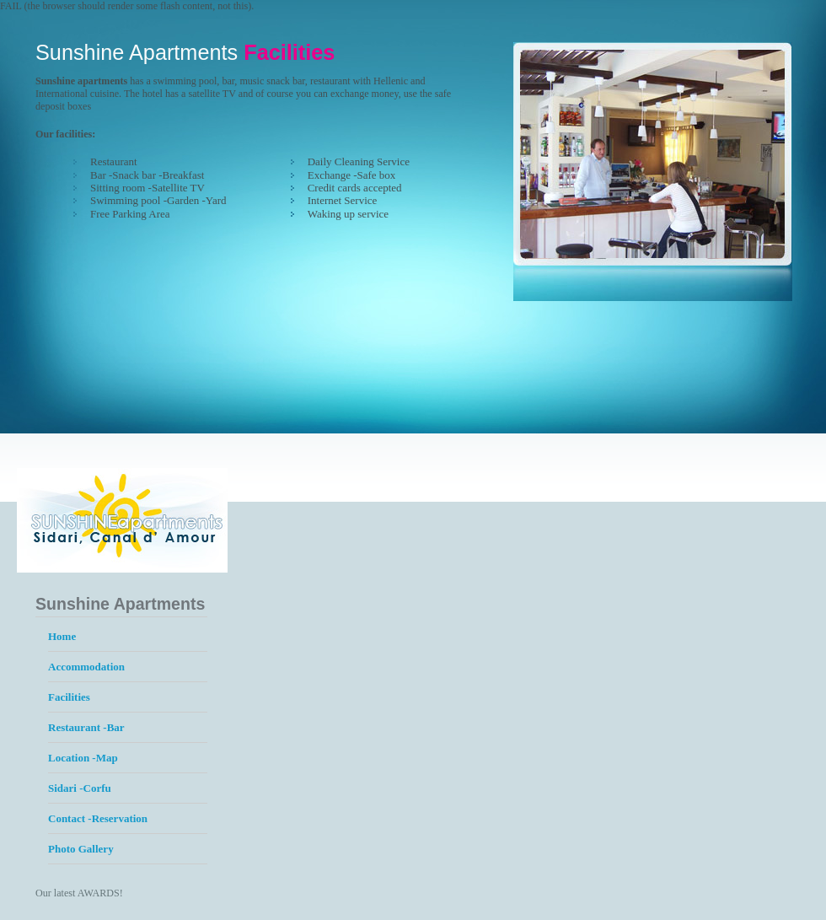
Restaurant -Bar (86, 727)
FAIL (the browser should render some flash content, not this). (127, 6)
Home (62, 636)
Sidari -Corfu (79, 788)
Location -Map (83, 757)
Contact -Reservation (98, 818)
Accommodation (86, 666)
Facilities (69, 697)
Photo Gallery (81, 848)
